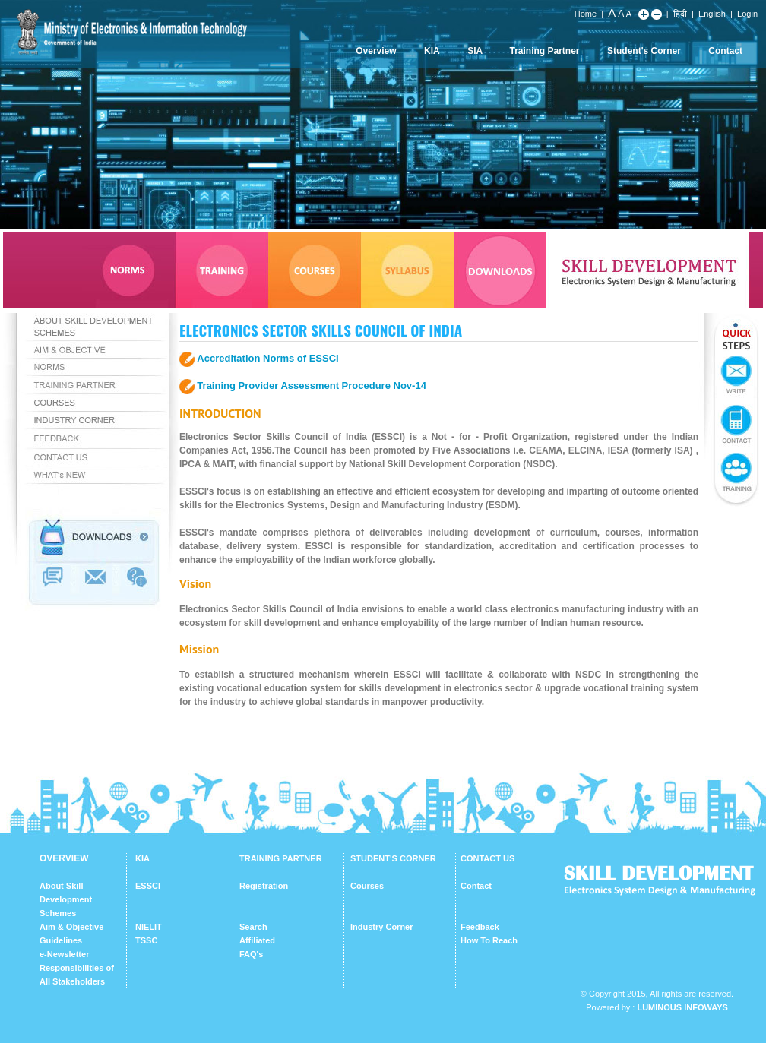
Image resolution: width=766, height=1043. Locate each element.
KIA (432, 51)
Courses (367, 885)
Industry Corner (381, 926)
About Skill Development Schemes (66, 899)
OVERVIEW (64, 858)
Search (253, 926)
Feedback (480, 926)
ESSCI (147, 885)
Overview (376, 51)
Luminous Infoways (682, 1007)
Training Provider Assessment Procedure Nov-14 (311, 385)
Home (585, 13)
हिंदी (680, 13)
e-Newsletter (64, 954)
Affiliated (257, 940)
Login (747, 13)
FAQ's (251, 954)
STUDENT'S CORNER (393, 858)
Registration (263, 885)
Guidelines (61, 940)
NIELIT (148, 926)
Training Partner (545, 51)
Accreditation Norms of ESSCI (267, 358)
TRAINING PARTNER (280, 858)
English (712, 13)
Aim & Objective (71, 926)
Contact (725, 51)
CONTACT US (487, 858)
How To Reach (489, 940)
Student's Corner (644, 51)
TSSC (146, 940)
